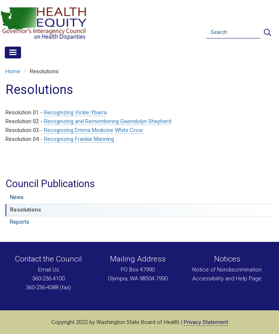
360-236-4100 (48, 278)
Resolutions (25, 209)
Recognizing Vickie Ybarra (75, 112)
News (17, 197)
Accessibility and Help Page (227, 278)
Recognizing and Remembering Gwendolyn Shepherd (107, 121)
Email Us (48, 269)
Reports (19, 222)
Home (13, 71)
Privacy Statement (206, 322)
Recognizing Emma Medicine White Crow (94, 130)
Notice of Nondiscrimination (227, 269)
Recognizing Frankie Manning (79, 139)
